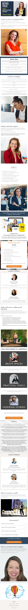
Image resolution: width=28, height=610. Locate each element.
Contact (17, 603)
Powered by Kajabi (14, 607)
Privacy (13, 603)
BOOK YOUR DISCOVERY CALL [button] (14, 266)
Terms (10, 603)
